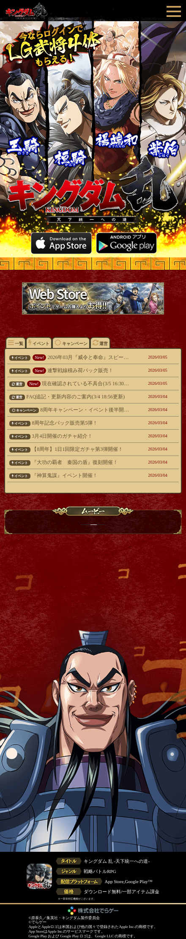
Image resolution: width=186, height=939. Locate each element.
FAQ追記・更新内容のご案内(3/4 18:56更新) (69, 396)
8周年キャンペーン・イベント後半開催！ (69, 409)
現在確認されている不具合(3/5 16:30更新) (69, 383)
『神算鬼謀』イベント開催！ (69, 475)
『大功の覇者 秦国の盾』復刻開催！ (69, 462)
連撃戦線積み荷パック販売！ (69, 370)
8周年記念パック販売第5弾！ (69, 423)
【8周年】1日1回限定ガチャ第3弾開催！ (69, 449)
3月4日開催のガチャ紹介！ (69, 436)
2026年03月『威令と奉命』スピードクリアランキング (69, 357)
